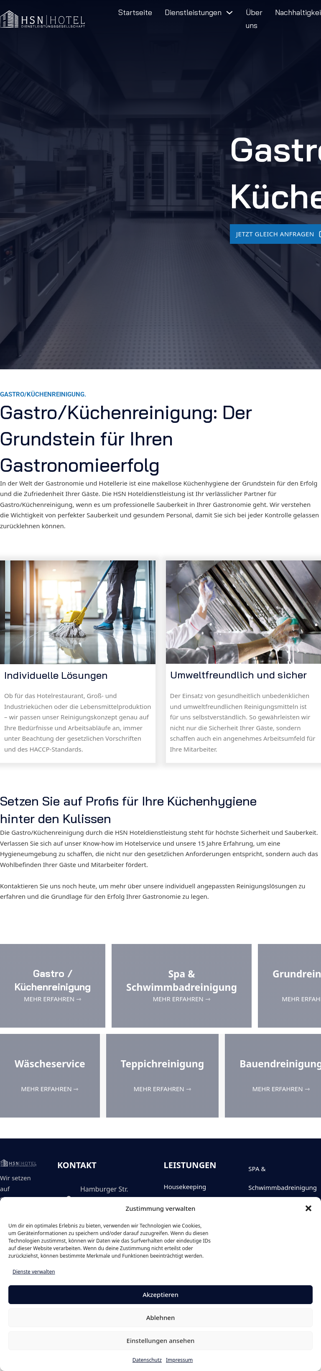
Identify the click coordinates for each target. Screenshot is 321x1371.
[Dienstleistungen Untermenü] (229, 12)
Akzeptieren (160, 1294)
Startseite (135, 12)
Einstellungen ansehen (161, 1340)
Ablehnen (160, 1317)
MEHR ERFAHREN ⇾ (53, 999)
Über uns (254, 19)
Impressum (179, 1359)
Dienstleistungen (193, 12)
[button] (308, 1208)
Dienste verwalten (34, 1271)
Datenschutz (147, 1359)
